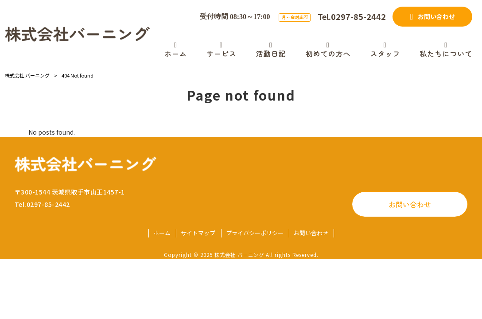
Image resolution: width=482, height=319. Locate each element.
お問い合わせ (410, 204)
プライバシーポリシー (255, 233)
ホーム (162, 233)
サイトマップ (198, 233)
